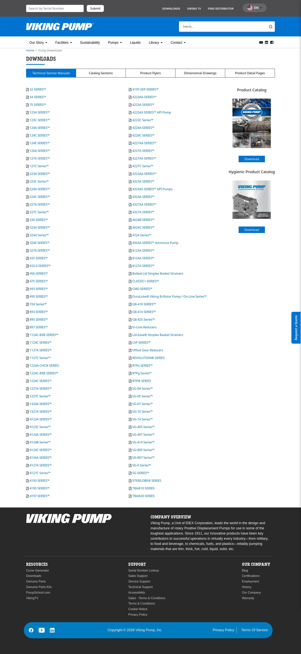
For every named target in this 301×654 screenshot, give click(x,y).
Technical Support (140, 587)
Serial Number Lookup (143, 570)
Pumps (113, 42)
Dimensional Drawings (200, 73)
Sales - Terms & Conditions (146, 598)
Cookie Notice (137, 609)
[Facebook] (272, 42)
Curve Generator (37, 570)
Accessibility (136, 592)
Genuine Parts (36, 581)
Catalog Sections (101, 73)
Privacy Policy (137, 614)
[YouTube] (261, 42)
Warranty (248, 598)
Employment (250, 581)
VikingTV (32, 598)
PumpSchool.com (38, 592)
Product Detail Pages (250, 73)
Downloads (171, 8)
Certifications (251, 575)
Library (154, 42)
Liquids (135, 42)
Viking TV (194, 8)
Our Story (36, 42)
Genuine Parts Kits (39, 587)
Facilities (61, 42)
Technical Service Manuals (51, 73)
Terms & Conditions (141, 603)
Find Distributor (221, 8)
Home (30, 50)
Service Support (139, 581)
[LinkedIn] (266, 42)
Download (251, 159)
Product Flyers (150, 73)
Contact (176, 42)
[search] (55, 8)
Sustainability (90, 42)
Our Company (251, 592)
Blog (245, 570)
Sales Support (138, 575)
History (246, 587)
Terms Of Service (254, 630)
